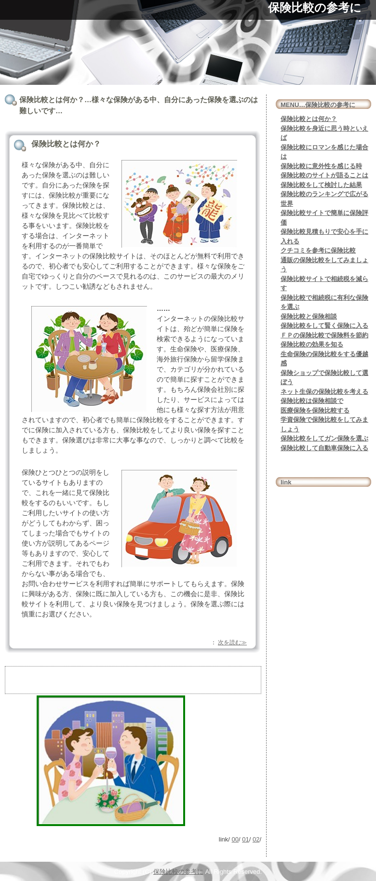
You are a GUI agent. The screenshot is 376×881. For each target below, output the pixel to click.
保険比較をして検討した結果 (321, 184)
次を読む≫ (232, 642)
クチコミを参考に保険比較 (318, 250)
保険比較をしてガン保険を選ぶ (324, 438)
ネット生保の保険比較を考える (324, 391)
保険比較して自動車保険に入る (324, 448)
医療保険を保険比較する (315, 410)
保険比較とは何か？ (309, 118)
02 (256, 839)
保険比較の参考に (315, 7)
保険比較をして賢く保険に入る (324, 325)
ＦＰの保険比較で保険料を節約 (324, 335)
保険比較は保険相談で (312, 400)
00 (235, 839)
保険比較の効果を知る (312, 344)
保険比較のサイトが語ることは (324, 175)
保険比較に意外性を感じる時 (321, 166)
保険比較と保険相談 (309, 316)
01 (245, 839)
